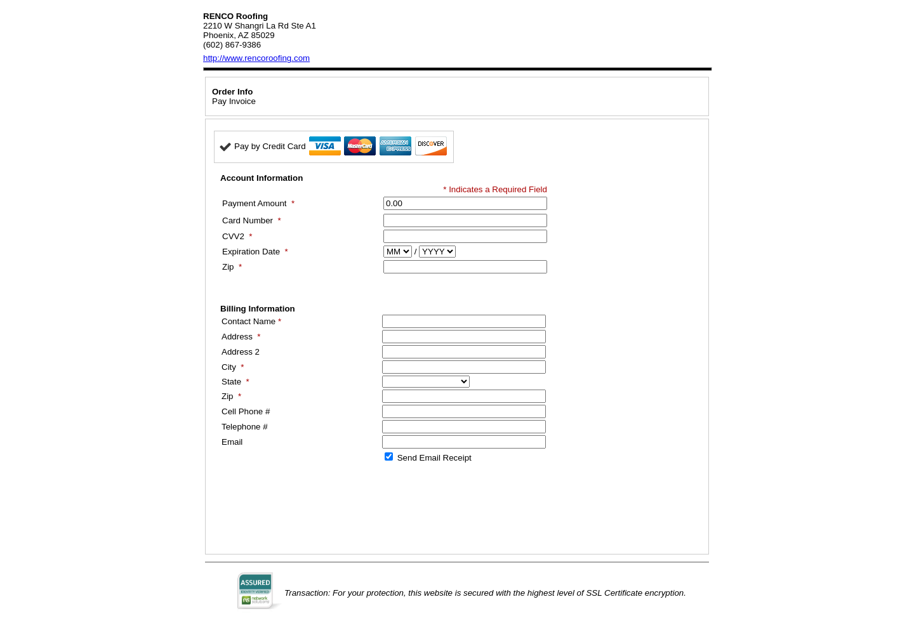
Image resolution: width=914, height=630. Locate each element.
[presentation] (310, 508)
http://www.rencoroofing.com (256, 58)
